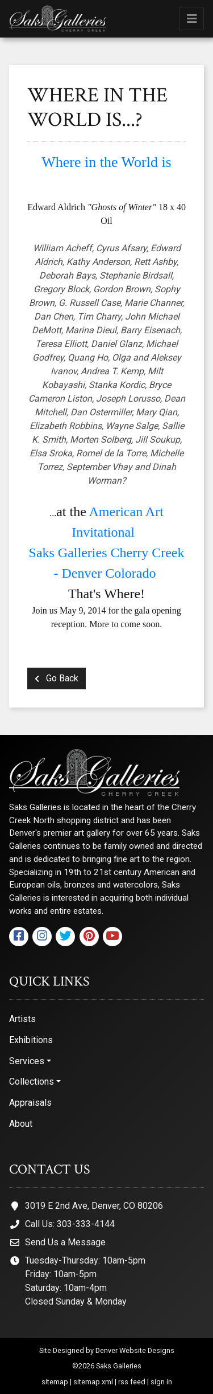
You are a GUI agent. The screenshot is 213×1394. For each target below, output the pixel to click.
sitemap (54, 1381)
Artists (22, 1018)
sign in (161, 1381)
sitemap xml (93, 1381)
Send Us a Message (65, 1242)
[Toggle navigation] (191, 18)
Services (26, 1061)
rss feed (131, 1381)
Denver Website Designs (134, 1350)
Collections (31, 1081)
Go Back (56, 678)
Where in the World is (106, 162)
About (20, 1123)
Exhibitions (31, 1040)
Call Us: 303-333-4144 (70, 1224)
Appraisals (30, 1102)
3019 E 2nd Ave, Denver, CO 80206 (94, 1205)
